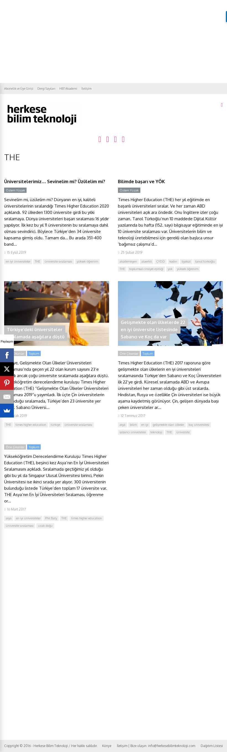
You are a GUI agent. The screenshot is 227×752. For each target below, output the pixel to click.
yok (170, 269)
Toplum (34, 354)
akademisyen (128, 261)
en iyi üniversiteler (18, 261)
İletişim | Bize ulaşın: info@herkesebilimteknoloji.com (156, 746)
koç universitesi (199, 425)
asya (122, 425)
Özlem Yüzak (15, 190)
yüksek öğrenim (87, 261)
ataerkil (146, 261)
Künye (106, 746)
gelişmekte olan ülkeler (168, 425)
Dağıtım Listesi (212, 746)
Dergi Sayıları (46, 88)
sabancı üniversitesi (133, 432)
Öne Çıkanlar (15, 354)
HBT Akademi (68, 88)
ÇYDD (160, 261)
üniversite (183, 432)
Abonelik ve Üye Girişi (18, 88)
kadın (173, 261)
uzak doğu (45, 526)
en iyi (144, 425)
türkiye (55, 425)
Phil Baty (51, 518)
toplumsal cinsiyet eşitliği (146, 269)
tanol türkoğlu (205, 261)
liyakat (186, 261)
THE (37, 261)
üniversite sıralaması (58, 261)
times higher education (31, 425)
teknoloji (156, 432)
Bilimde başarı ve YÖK (141, 181)
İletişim (86, 88)
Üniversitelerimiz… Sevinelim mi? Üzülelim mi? (54, 181)
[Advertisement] (113, 41)
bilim (133, 425)
